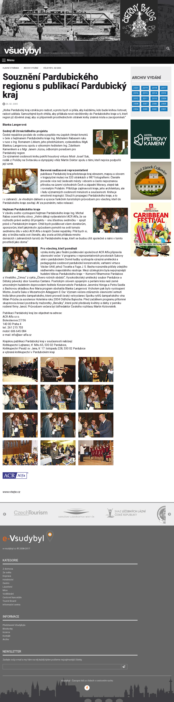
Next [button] (169, 514)
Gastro (6, 583)
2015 (145, 93)
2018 (154, 87)
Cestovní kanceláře (12, 597)
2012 (135, 98)
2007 (145, 103)
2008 (135, 103)
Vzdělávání (8, 593)
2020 (135, 87)
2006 (154, 103)
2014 (154, 93)
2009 (163, 98)
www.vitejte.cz (11, 492)
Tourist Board (9, 601)
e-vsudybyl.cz (9, 548)
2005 (163, 103)
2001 (163, 109)
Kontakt (6, 636)
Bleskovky (8, 628)
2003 (145, 109)
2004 (135, 109)
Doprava (7, 576)
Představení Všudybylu (14, 625)
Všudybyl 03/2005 (52, 68)
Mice (5, 590)
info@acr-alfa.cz (21, 334)
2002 (154, 109)
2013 (163, 93)
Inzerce (6, 632)
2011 (145, 98)
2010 (154, 98)
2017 (163, 87)
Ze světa (7, 572)
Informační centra (11, 604)
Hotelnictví (8, 579)
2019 (145, 87)
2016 (135, 93)
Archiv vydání (31, 68)
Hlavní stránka (11, 68)
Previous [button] (4, 514)
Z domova (8, 568)
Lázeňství (7, 586)
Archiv (6, 639)
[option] (30, 513)
